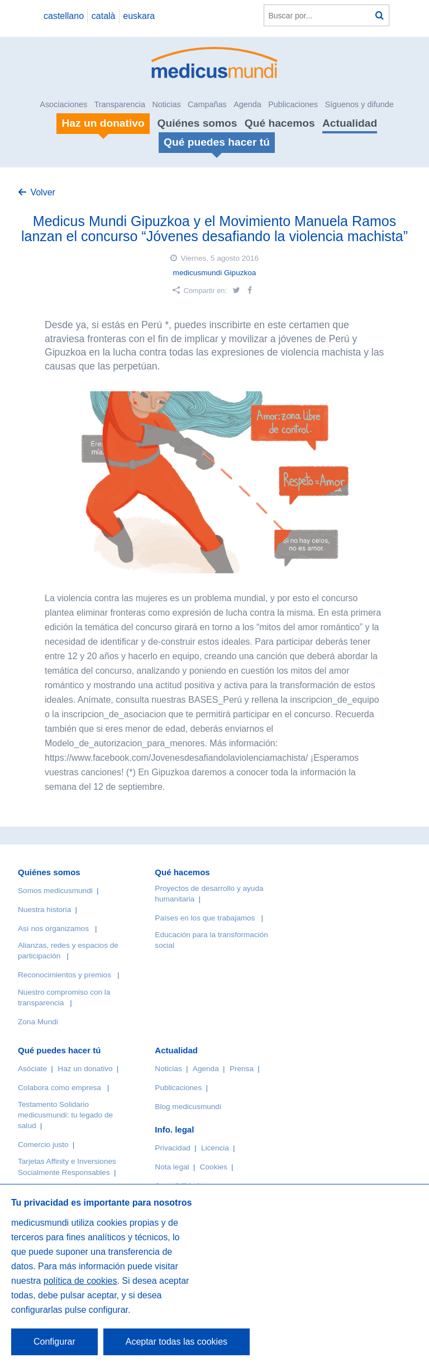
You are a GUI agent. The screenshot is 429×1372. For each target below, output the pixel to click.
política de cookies (80, 1280)
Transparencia (119, 104)
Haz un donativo (85, 1068)
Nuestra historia (44, 909)
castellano (64, 16)
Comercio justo (43, 1144)
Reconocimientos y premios (64, 975)
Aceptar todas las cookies (176, 1341)
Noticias (166, 104)
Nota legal (172, 1167)
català (104, 16)
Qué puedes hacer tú (59, 1050)
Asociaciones (63, 104)
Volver (42, 192)
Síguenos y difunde (359, 104)
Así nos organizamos (53, 928)
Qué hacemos (280, 123)
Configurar (54, 1341)
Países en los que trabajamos (205, 918)
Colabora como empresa (59, 1087)
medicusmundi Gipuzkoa (214, 272)
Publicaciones (293, 104)
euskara (139, 16)
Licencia (215, 1148)
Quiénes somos (197, 123)
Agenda (247, 104)
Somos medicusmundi (55, 890)
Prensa (242, 1068)
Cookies (213, 1167)
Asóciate (32, 1068)
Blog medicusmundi (188, 1106)
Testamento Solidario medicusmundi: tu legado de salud (65, 1115)
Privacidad (172, 1148)
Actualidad (349, 123)
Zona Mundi (38, 1022)
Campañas (207, 104)
